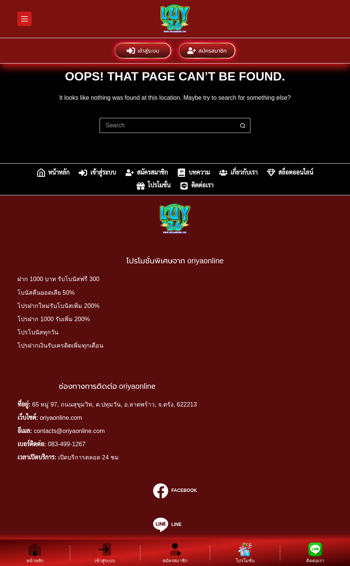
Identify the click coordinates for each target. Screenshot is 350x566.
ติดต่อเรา (196, 186)
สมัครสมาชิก (207, 50)
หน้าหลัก (53, 173)
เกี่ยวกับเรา (238, 173)
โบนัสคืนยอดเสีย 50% (45, 292)
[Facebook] (175, 490)
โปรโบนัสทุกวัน (37, 332)
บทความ (193, 173)
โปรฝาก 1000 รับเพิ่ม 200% (53, 319)
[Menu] (24, 19)
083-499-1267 (67, 444)
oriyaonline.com (61, 417)
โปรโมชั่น (153, 186)
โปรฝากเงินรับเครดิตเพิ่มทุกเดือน (60, 345)
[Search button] (242, 125)
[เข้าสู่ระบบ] (105, 552)
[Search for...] (167, 125)
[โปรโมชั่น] (245, 552)
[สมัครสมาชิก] (175, 552)
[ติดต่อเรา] (315, 552)
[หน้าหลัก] (35, 552)
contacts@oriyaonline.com (69, 431)
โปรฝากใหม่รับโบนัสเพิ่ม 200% (58, 306)
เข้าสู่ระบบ (143, 50)
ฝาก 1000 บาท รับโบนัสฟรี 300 (58, 279)
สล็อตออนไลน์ (290, 173)
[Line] (175, 524)
